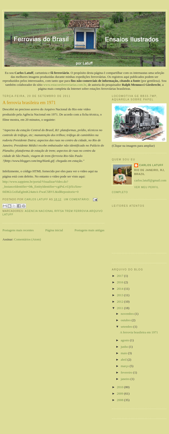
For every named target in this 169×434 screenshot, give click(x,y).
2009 (120, 393)
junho (125, 346)
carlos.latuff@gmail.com (150, 180)
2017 (120, 276)
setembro (127, 326)
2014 (120, 288)
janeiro (125, 379)
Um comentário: (77, 199)
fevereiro (127, 372)
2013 (120, 295)
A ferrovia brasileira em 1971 (29, 102)
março (125, 366)
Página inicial (54, 230)
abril (124, 359)
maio (124, 353)
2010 (120, 387)
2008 (120, 400)
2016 (120, 282)
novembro (128, 314)
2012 (120, 301)
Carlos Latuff (151, 165)
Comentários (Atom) (27, 239)
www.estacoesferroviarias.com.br (64, 85)
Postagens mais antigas (89, 230)
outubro (126, 320)
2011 (120, 308)
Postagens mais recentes (18, 230)
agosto (125, 340)
